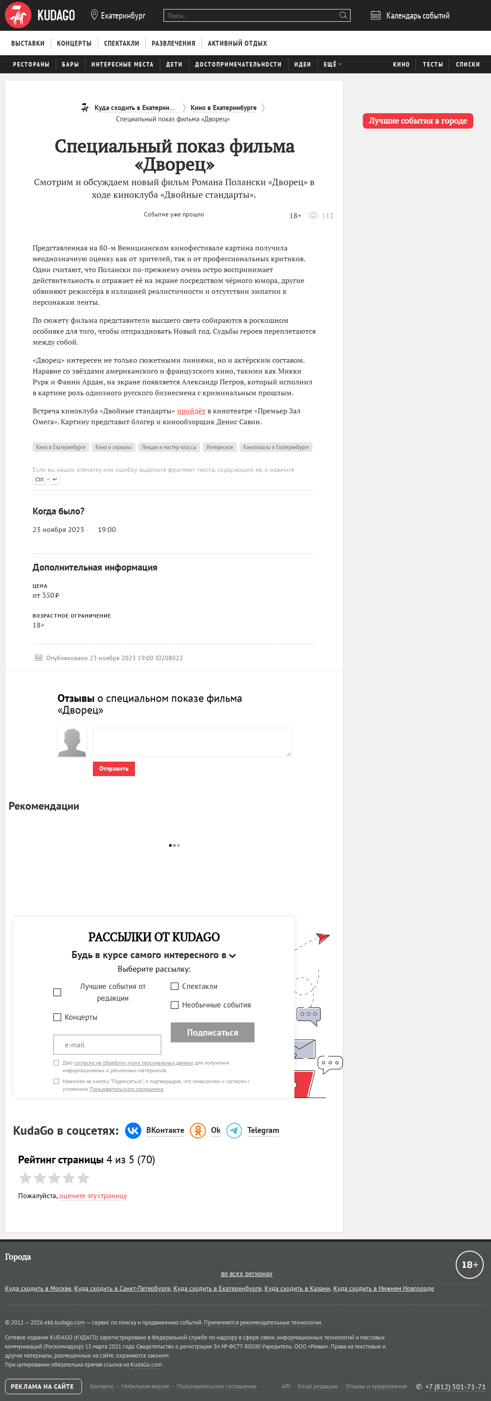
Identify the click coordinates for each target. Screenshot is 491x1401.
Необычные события (216, 1005)
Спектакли (199, 986)
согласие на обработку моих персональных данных (133, 1062)
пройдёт (191, 410)
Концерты (81, 1017)
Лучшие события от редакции (113, 992)
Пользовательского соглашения (127, 1088)
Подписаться (212, 1032)
